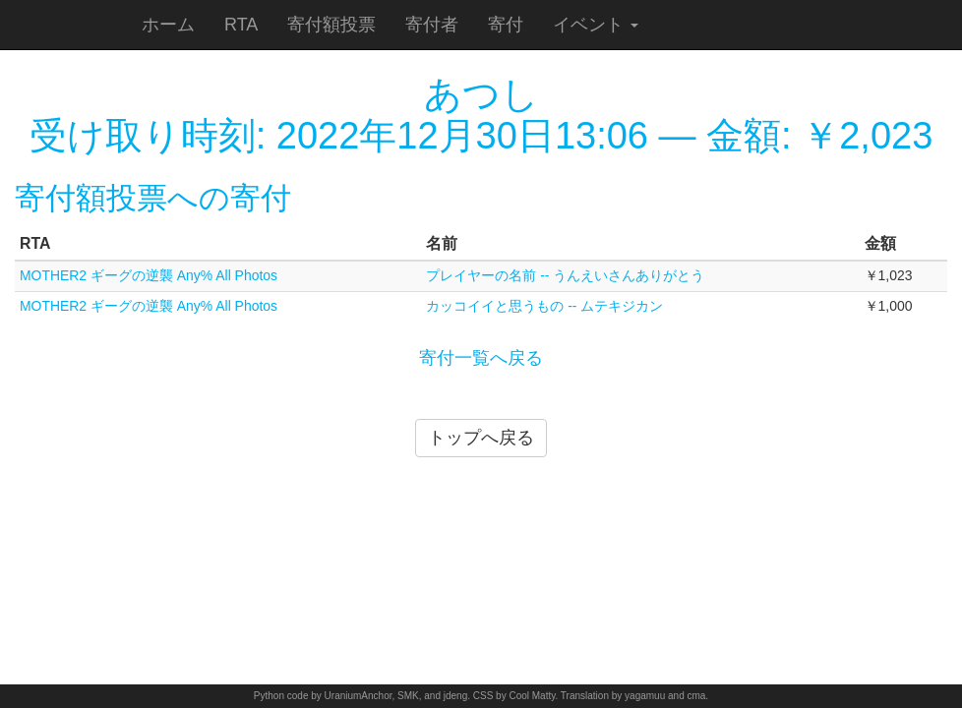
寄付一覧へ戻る (481, 358)
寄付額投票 (331, 24)
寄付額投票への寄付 (153, 198)
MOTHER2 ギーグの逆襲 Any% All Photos (148, 275)
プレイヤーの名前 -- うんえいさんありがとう (565, 275)
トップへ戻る (481, 437)
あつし (481, 94)
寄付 (505, 24)
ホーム (168, 24)
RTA (241, 24)
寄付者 (431, 24)
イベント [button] (595, 24)
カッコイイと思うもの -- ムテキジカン (544, 306)
